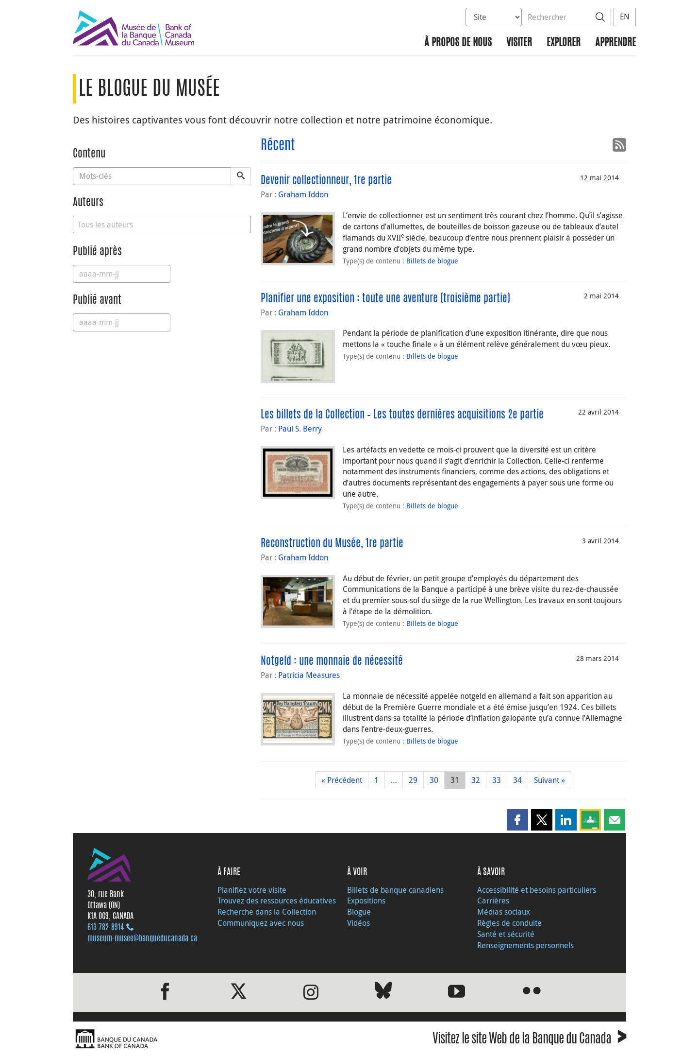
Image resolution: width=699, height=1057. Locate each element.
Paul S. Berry (300, 428)
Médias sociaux (503, 911)
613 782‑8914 (105, 928)
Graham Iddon (303, 194)
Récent (278, 146)
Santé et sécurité (505, 934)
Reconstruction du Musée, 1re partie (332, 543)
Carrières (493, 900)
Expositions (366, 900)
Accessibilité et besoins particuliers (536, 889)
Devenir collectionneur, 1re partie (326, 180)
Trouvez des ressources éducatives (276, 900)
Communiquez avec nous (260, 923)
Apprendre (615, 43)
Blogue (359, 911)
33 (496, 780)
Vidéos (358, 923)
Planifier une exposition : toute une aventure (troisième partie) (385, 299)
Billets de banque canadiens (395, 889)
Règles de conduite (509, 923)
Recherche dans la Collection (266, 911)
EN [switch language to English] (625, 16)
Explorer (564, 43)
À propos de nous (458, 43)
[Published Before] (121, 322)
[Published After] (121, 274)
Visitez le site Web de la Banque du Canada (529, 1040)
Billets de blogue (432, 260)
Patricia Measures (309, 675)
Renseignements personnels (525, 945)
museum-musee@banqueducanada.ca (142, 939)
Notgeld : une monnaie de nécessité (332, 661)
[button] (517, 820)
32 (475, 780)
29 (413, 780)
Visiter (519, 43)
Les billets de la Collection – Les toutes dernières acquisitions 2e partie (402, 415)
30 (434, 780)
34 (517, 780)
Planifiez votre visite (251, 889)
